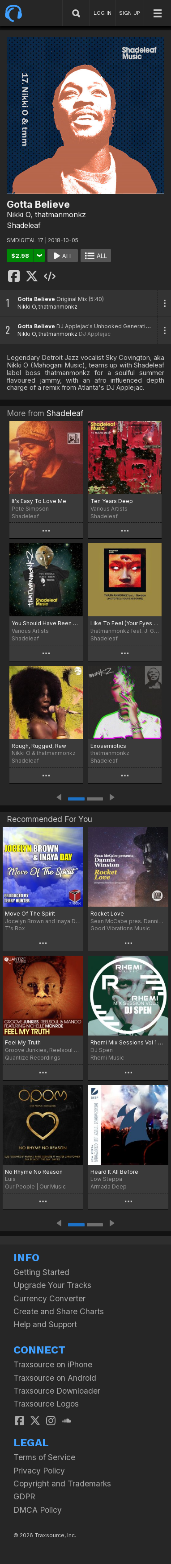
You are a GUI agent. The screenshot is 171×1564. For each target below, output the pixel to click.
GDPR (24, 1496)
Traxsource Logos (46, 1403)
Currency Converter (49, 1298)
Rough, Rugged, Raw (39, 746)
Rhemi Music (107, 1057)
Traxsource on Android (54, 1377)
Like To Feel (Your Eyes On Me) (124, 623)
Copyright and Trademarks (62, 1483)
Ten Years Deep (111, 501)
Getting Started (41, 1272)
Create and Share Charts (58, 1311)
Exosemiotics (108, 746)
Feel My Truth (23, 1042)
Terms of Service (44, 1457)
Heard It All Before (114, 1171)
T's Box (15, 928)
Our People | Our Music (35, 1186)
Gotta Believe (36, 299)
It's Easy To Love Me (39, 501)
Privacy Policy (39, 1470)
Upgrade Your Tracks (52, 1285)
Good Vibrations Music (120, 928)
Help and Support (45, 1324)
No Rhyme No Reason (34, 1171)
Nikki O (18, 214)
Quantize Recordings (32, 1057)
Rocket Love (107, 913)
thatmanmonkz (60, 214)
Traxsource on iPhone (52, 1364)
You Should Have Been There (46, 623)
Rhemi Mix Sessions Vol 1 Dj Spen (128, 1042)
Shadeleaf (24, 225)
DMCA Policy (37, 1509)
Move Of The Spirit (30, 913)
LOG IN (102, 13)
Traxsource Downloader (56, 1390)
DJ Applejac (95, 333)
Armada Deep (108, 1186)
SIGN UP (129, 13)
